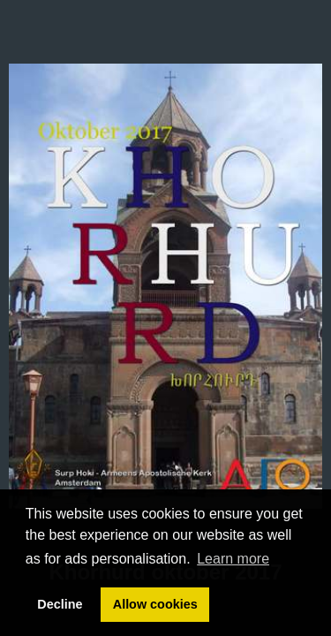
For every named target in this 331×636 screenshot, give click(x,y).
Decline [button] (59, 604)
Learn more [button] (233, 558)
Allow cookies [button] (155, 604)
